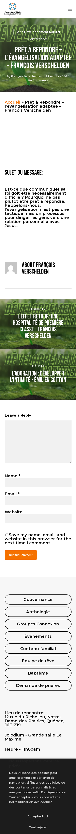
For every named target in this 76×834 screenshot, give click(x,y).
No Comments (38, 80)
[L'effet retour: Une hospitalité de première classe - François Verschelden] (38, 324)
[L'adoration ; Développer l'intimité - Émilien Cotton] (38, 374)
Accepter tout (38, 816)
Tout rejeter (38, 827)
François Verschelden (26, 76)
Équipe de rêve (38, 660)
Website (13, 511)
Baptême (38, 673)
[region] (38, 796)
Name (12, 475)
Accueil (12, 102)
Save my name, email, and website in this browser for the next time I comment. (38, 538)
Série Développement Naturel (38, 32)
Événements (38, 636)
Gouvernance (38, 599)
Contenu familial (38, 648)
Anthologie (38, 611)
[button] (70, 9)
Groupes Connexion (38, 624)
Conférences (38, 39)
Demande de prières (38, 685)
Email (12, 493)
